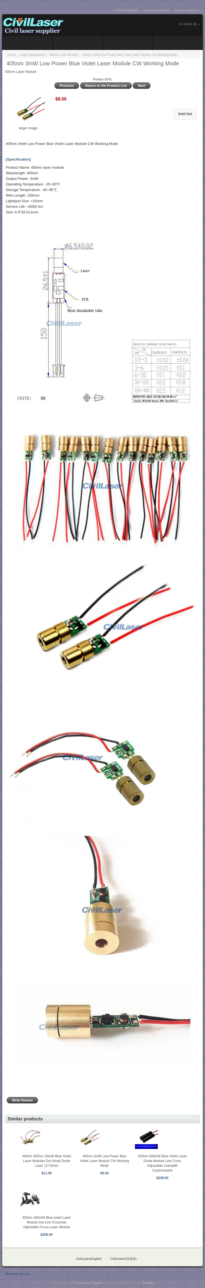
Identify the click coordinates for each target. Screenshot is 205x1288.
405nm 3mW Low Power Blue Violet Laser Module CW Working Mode (104, 1161)
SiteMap (148, 1283)
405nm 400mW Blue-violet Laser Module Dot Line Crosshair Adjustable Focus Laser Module (46, 1222)
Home (12, 54)
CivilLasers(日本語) (156, 10)
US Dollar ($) (188, 24)
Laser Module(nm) (32, 54)
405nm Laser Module (63, 54)
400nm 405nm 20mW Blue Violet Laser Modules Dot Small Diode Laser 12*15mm (46, 1161)
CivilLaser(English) (126, 10)
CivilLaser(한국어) (186, 10)
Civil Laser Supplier (89, 1283)
